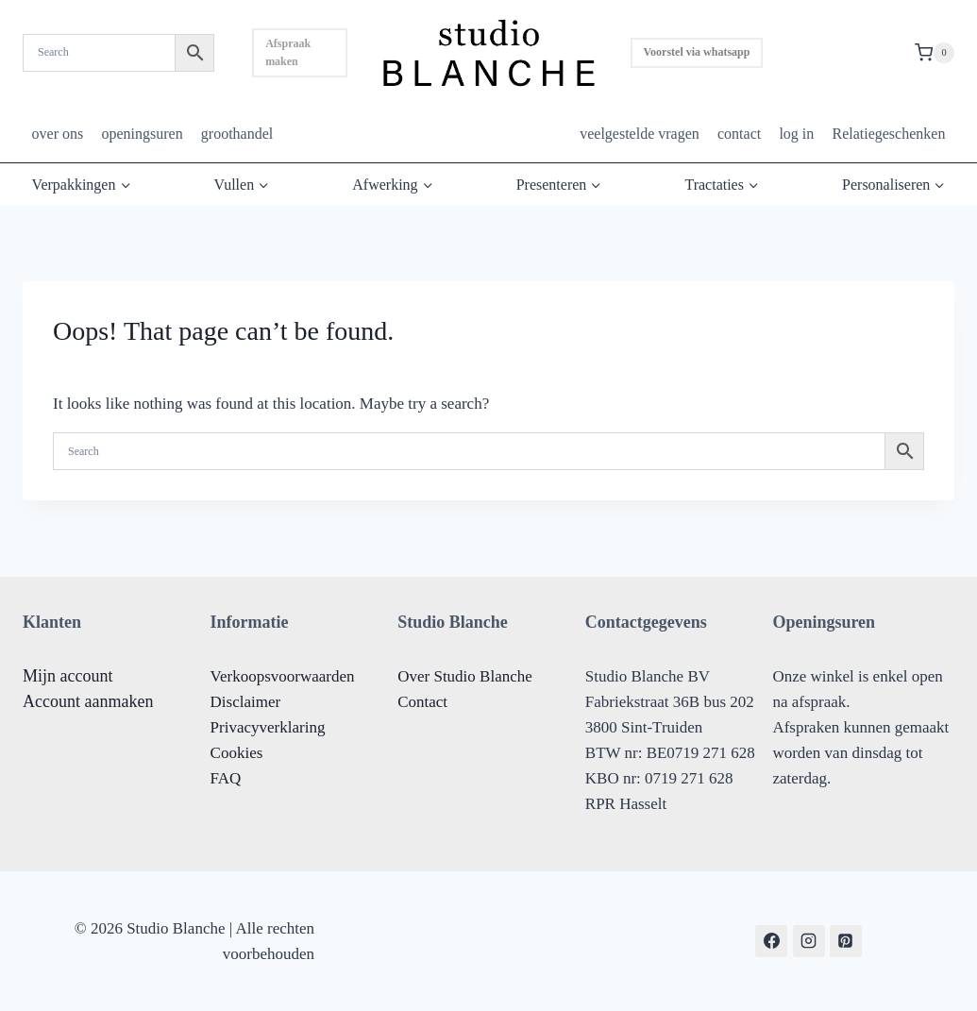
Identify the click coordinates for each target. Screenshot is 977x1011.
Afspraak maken (288, 52)
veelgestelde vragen (639, 134)
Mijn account (67, 675)
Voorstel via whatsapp (697, 52)
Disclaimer (246, 702)
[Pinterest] (846, 941)
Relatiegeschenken (888, 134)
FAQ (226, 778)
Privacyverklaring (268, 727)
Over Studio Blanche (464, 676)
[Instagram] (809, 941)
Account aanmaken (88, 701)
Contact (422, 702)
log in (796, 134)
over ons (58, 134)
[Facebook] (771, 941)
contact (739, 134)
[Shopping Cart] (934, 52)
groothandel (237, 134)
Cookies (237, 753)
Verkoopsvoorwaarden (283, 676)
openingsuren (141, 134)
